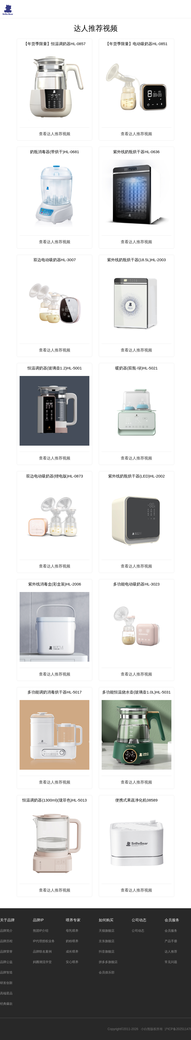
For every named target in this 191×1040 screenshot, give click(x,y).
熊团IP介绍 (40, 931)
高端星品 (6, 993)
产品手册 (171, 941)
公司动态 (139, 920)
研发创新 (6, 983)
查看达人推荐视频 (54, 134)
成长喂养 (72, 951)
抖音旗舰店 (106, 951)
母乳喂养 (72, 931)
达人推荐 (171, 951)
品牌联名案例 (42, 951)
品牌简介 (6, 931)
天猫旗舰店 (106, 931)
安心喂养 (72, 962)
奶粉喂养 (72, 941)
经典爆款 (6, 1004)
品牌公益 (6, 962)
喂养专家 (73, 920)
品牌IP (38, 920)
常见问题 (171, 962)
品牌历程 (6, 941)
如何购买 (106, 920)
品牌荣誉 (6, 951)
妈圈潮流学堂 (42, 962)
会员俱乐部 (106, 972)
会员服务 (172, 920)
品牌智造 (6, 972)
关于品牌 (7, 920)
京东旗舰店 (106, 941)
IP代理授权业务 (44, 941)
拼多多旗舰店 (108, 962)
